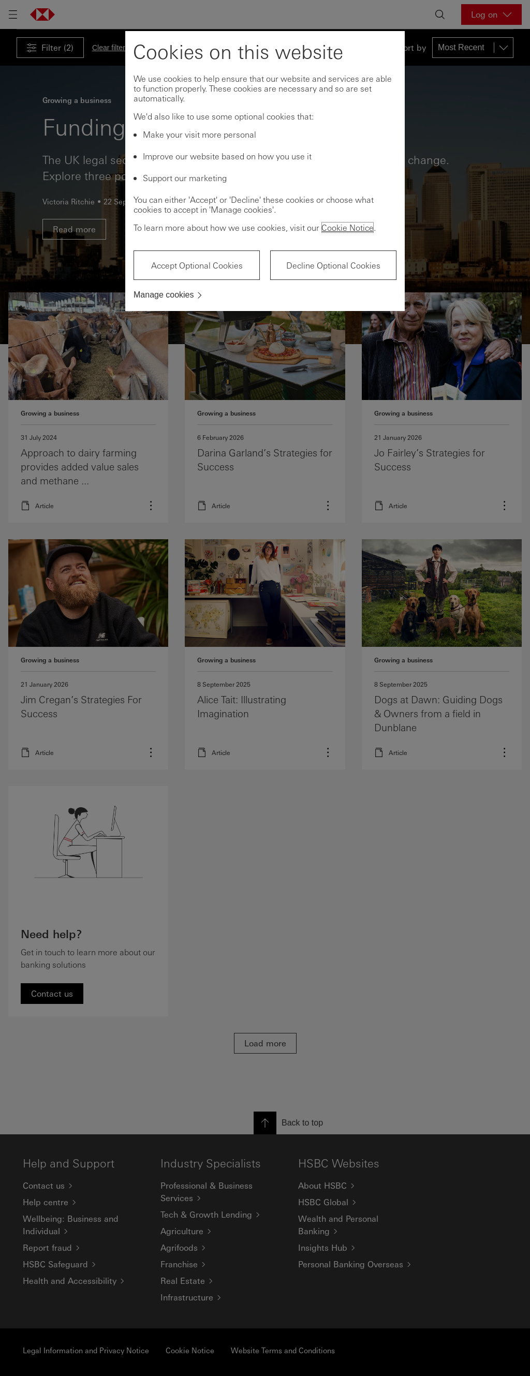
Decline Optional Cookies (333, 265)
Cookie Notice (347, 227)
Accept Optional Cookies (197, 265)
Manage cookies (164, 294)
